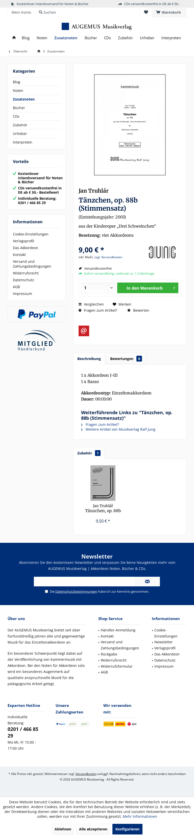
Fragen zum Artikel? (98, 310)
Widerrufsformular (117, 666)
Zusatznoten (24, 99)
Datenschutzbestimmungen (76, 591)
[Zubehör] (125, 38)
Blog (16, 81)
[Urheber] (147, 38)
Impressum (22, 293)
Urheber (20, 133)
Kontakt (19, 254)
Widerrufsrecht (26, 273)
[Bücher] (91, 38)
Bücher (19, 107)
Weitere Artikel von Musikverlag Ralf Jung (118, 429)
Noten (18, 90)
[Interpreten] (171, 38)
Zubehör (20, 125)
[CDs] (107, 38)
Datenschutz (23, 279)
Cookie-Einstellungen (30, 234)
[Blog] (25, 38)
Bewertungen (126, 359)
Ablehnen (63, 829)
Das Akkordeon (25, 247)
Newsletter (163, 642)
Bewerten (138, 310)
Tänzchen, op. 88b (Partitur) (103, 508)
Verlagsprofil (23, 240)
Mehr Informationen (140, 816)
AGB (16, 286)
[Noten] (42, 38)
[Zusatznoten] (66, 38)
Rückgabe (109, 654)
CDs (16, 116)
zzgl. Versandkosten (108, 257)
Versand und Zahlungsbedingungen (32, 264)
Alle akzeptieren (93, 829)
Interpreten (22, 142)
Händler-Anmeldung (118, 630)
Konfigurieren (127, 829)
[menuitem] (169, 12)
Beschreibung (89, 358)
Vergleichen (91, 304)
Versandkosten (86, 774)
